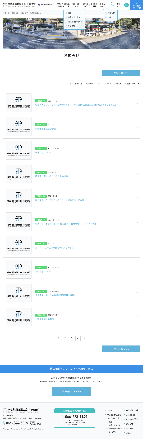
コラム (128, 432)
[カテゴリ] (92, 83)
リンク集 (112, 431)
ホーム (6, 12)
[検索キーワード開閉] (126, 5)
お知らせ (15, 12)
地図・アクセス (115, 425)
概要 (110, 421)
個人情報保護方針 (115, 428)
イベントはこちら (126, 73)
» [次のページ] (84, 338)
